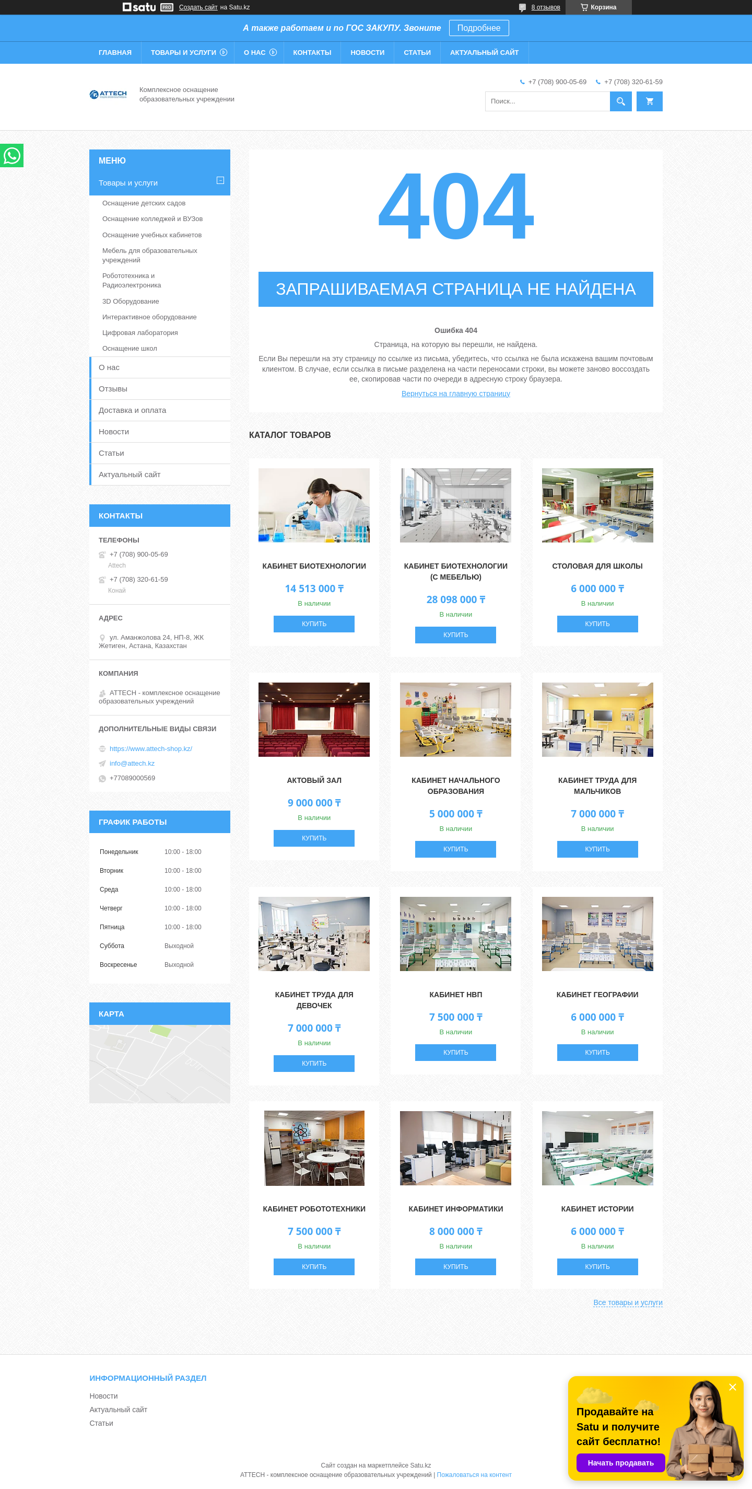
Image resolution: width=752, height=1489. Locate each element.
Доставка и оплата (132, 410)
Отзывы (113, 388)
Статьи (417, 52)
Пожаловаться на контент (474, 1475)
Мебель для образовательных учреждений (149, 255)
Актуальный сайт (484, 52)
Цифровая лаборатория (140, 333)
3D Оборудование (130, 301)
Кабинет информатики (455, 1209)
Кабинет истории (597, 1209)
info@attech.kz (132, 763)
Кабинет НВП (455, 994)
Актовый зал (314, 780)
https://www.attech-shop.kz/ (151, 749)
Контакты (312, 52)
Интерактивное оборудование (149, 317)
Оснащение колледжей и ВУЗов (152, 219)
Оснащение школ (129, 348)
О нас (255, 52)
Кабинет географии (598, 994)
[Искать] (621, 101)
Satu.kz (420, 1465)
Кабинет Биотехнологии (314, 566)
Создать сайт (198, 7)
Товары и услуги (183, 52)
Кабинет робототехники (314, 1209)
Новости (367, 52)
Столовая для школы (598, 566)
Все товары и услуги (628, 1302)
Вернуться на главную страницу (456, 393)
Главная (115, 52)
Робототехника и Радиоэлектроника (131, 280)
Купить (314, 624)
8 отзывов (546, 7)
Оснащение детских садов (143, 203)
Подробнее (479, 28)
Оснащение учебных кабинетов (152, 235)
